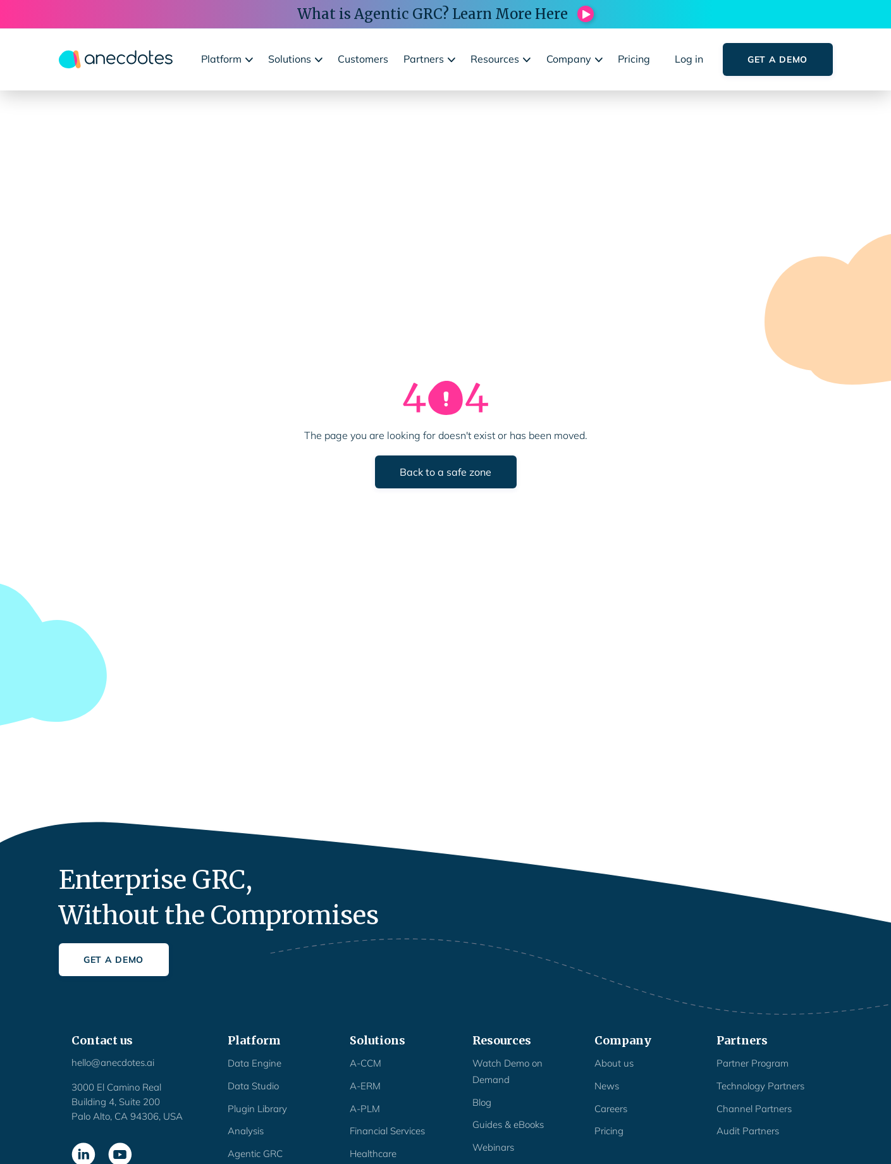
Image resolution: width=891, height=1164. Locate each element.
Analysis (246, 1131)
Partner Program (752, 1063)
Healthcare (373, 1154)
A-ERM (365, 1086)
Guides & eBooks (508, 1124)
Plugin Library (257, 1109)
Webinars (493, 1147)
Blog (481, 1102)
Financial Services (387, 1131)
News (606, 1086)
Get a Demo (777, 59)
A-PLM (365, 1109)
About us (614, 1063)
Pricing (609, 1131)
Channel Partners (754, 1109)
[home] (116, 59)
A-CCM (365, 1063)
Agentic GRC (255, 1154)
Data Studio (253, 1086)
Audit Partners (747, 1131)
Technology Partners (760, 1086)
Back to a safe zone (445, 472)
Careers (610, 1109)
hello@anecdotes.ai (112, 1062)
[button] (228, 59)
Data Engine (254, 1063)
